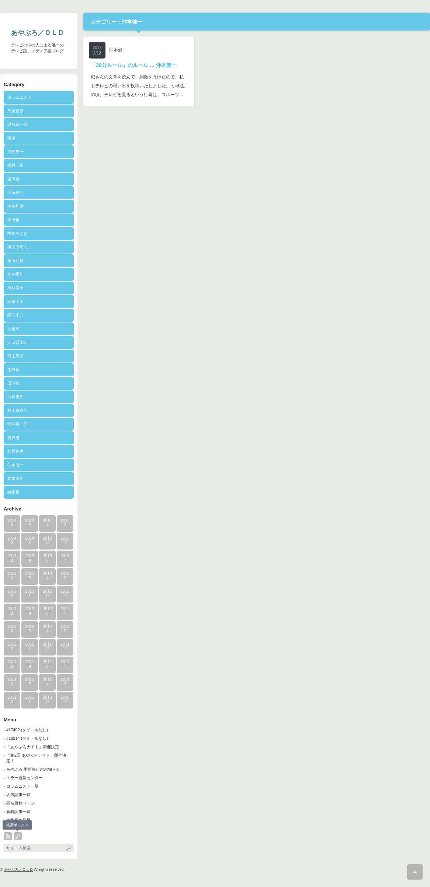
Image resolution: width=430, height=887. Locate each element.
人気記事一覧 (18, 794)
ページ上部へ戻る (415, 872)
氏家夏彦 (15, 111)
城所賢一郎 (17, 124)
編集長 (13, 492)
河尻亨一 (15, 151)
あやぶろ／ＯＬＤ (37, 32)
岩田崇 (13, 179)
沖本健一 (15, 465)
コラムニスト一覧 (22, 786)
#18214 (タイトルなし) (27, 738)
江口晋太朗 (17, 342)
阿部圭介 (15, 315)
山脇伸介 (15, 192)
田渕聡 (13, 383)
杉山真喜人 (17, 410)
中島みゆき (17, 233)
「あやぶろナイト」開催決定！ (34, 747)
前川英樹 (15, 397)
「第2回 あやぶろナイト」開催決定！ (36, 758)
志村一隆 (15, 165)
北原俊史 (15, 451)
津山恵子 (15, 356)
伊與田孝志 (17, 247)
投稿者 (21, 437)
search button (18, 836)
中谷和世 (15, 206)
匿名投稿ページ (20, 803)
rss (8, 836)
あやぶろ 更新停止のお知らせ (33, 769)
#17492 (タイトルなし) (27, 730)
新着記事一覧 (18, 811)
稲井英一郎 (17, 424)
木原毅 (13, 369)
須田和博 (15, 260)
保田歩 (13, 220)
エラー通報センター (24, 777)
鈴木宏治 (15, 478)
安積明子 (15, 301)
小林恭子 (15, 288)
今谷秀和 (15, 274)
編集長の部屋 (18, 820)
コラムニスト (19, 97)
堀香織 (13, 328)
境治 (11, 138)
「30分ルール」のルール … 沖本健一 (134, 65)
